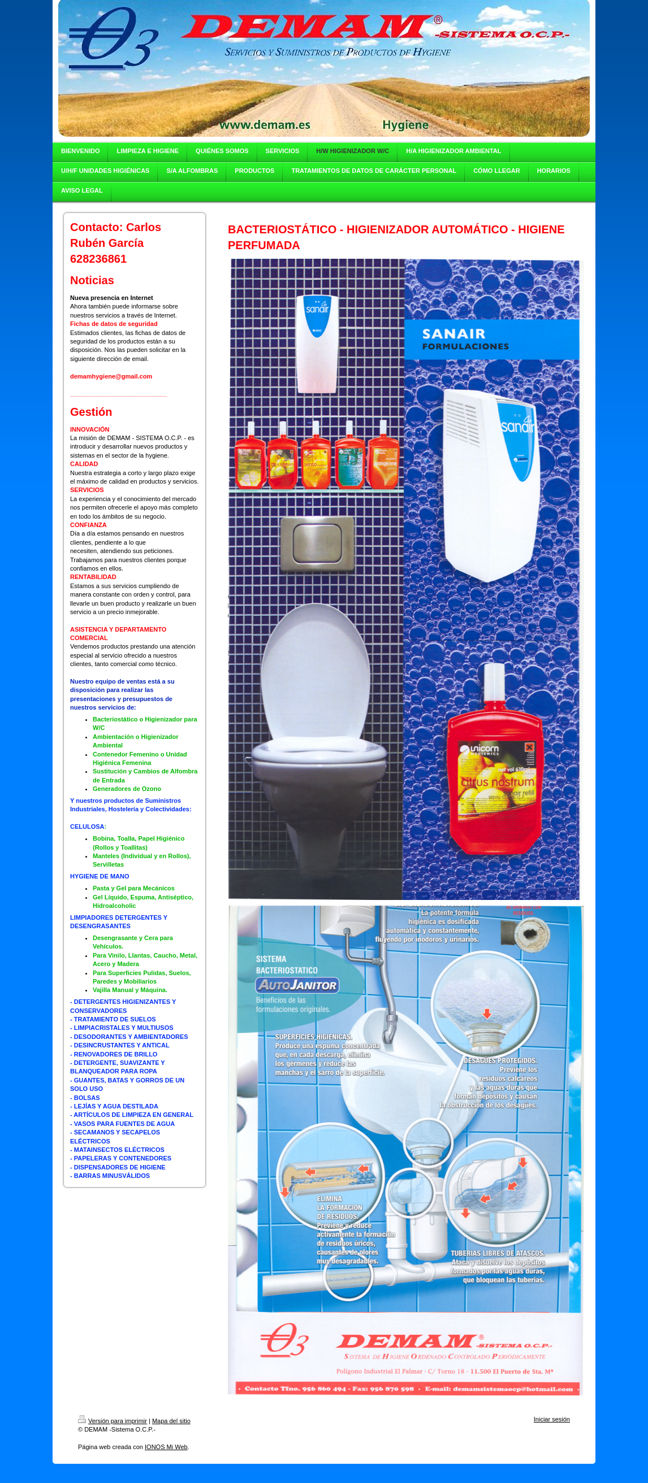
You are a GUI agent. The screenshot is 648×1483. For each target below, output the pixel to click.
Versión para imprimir (112, 1420)
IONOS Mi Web (166, 1446)
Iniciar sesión (552, 1419)
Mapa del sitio (171, 1420)
